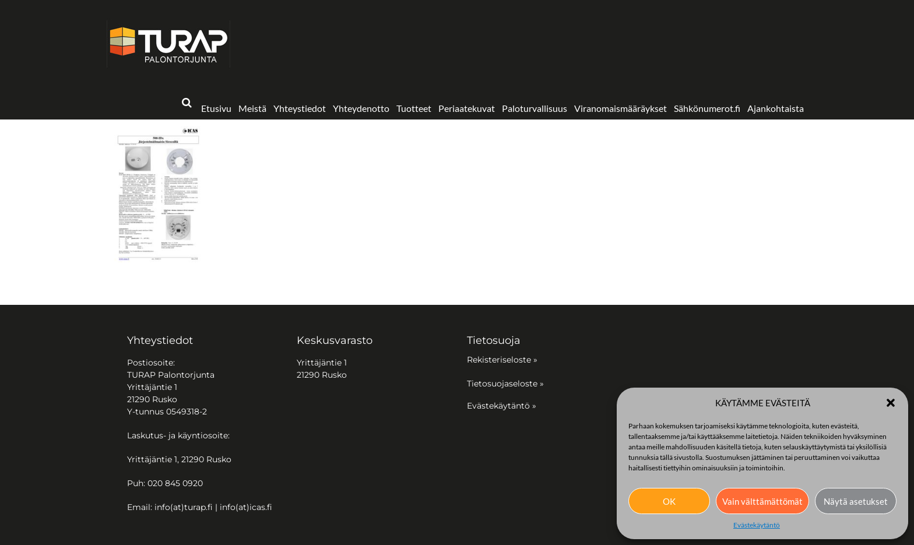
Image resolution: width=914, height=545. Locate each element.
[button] (891, 403)
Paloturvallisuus (534, 108)
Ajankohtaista (775, 108)
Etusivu (216, 108)
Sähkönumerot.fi (707, 108)
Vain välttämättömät (762, 501)
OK (669, 501)
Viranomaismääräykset (620, 108)
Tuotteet (413, 108)
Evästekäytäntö (756, 525)
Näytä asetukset (856, 501)
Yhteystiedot (299, 108)
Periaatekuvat (466, 108)
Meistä (252, 108)
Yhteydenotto (361, 108)
